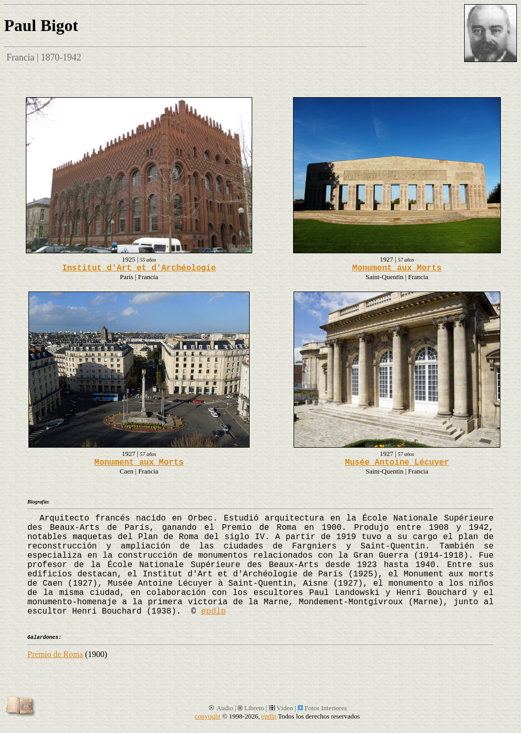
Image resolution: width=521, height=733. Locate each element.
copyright (208, 716)
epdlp (213, 611)
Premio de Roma (55, 654)
